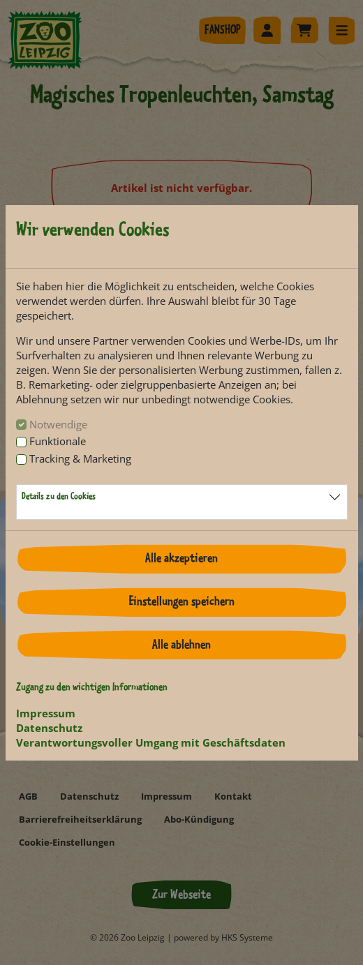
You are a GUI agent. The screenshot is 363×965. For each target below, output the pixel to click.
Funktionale (57, 441)
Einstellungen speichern (182, 602)
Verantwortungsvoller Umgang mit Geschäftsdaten (151, 742)
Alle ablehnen (181, 645)
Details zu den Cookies (59, 497)
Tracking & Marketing (80, 458)
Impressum (45, 713)
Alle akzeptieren (181, 559)
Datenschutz (49, 728)
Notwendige (58, 424)
